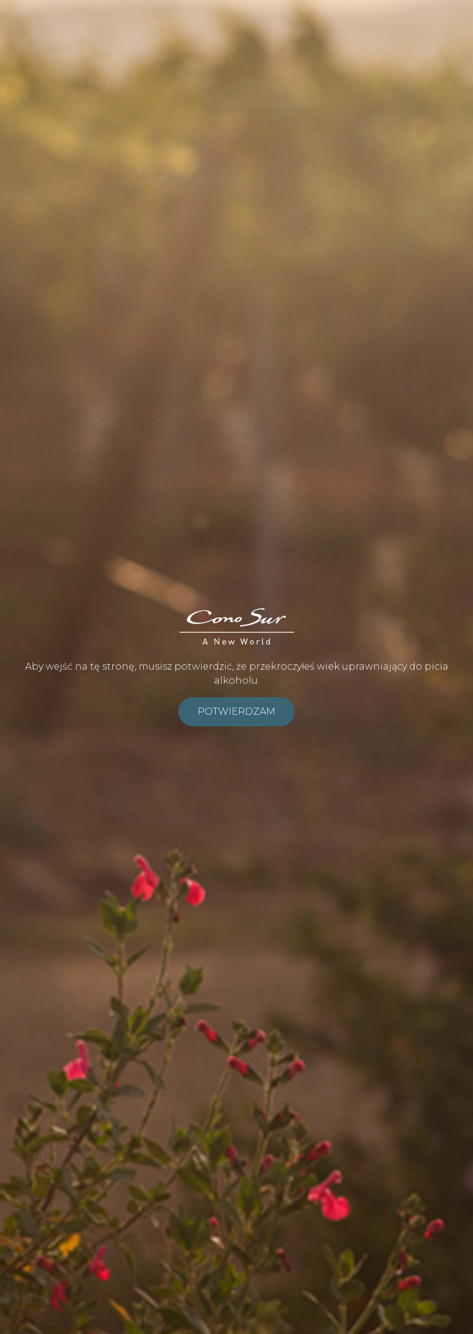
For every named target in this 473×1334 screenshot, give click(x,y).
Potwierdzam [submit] (236, 711)
